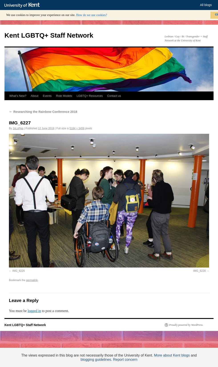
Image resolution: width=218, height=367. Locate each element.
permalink (32, 280)
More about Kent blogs (172, 355)
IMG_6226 (18, 270)
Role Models (64, 95)
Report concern (125, 359)
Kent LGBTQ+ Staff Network (48, 35)
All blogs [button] (206, 5)
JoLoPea (18, 128)
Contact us (114, 95)
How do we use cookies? (91, 15)
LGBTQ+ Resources (90, 95)
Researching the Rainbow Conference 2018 (43, 112)
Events (47, 95)
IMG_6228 (199, 270)
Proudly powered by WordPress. (186, 324)
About (34, 95)
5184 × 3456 (77, 128)
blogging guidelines (96, 359)
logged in (34, 311)
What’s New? (17, 95)
